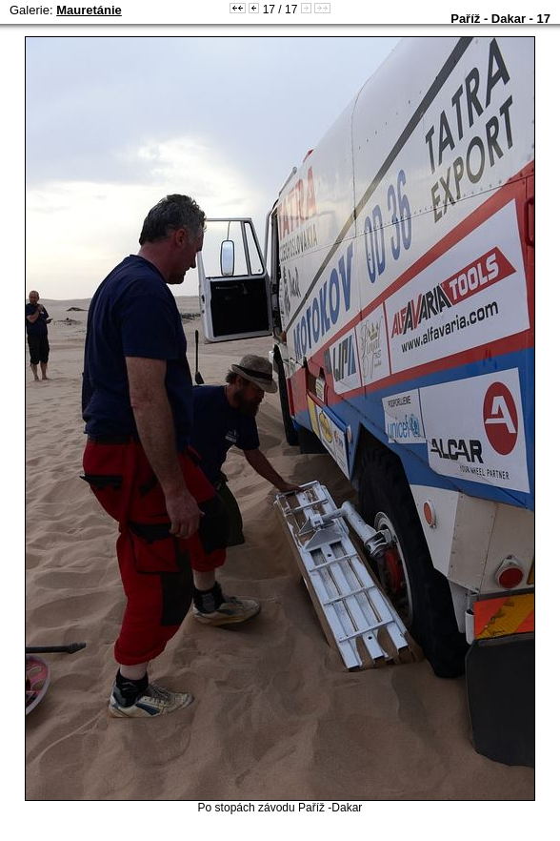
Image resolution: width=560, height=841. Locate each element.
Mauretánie (89, 10)
